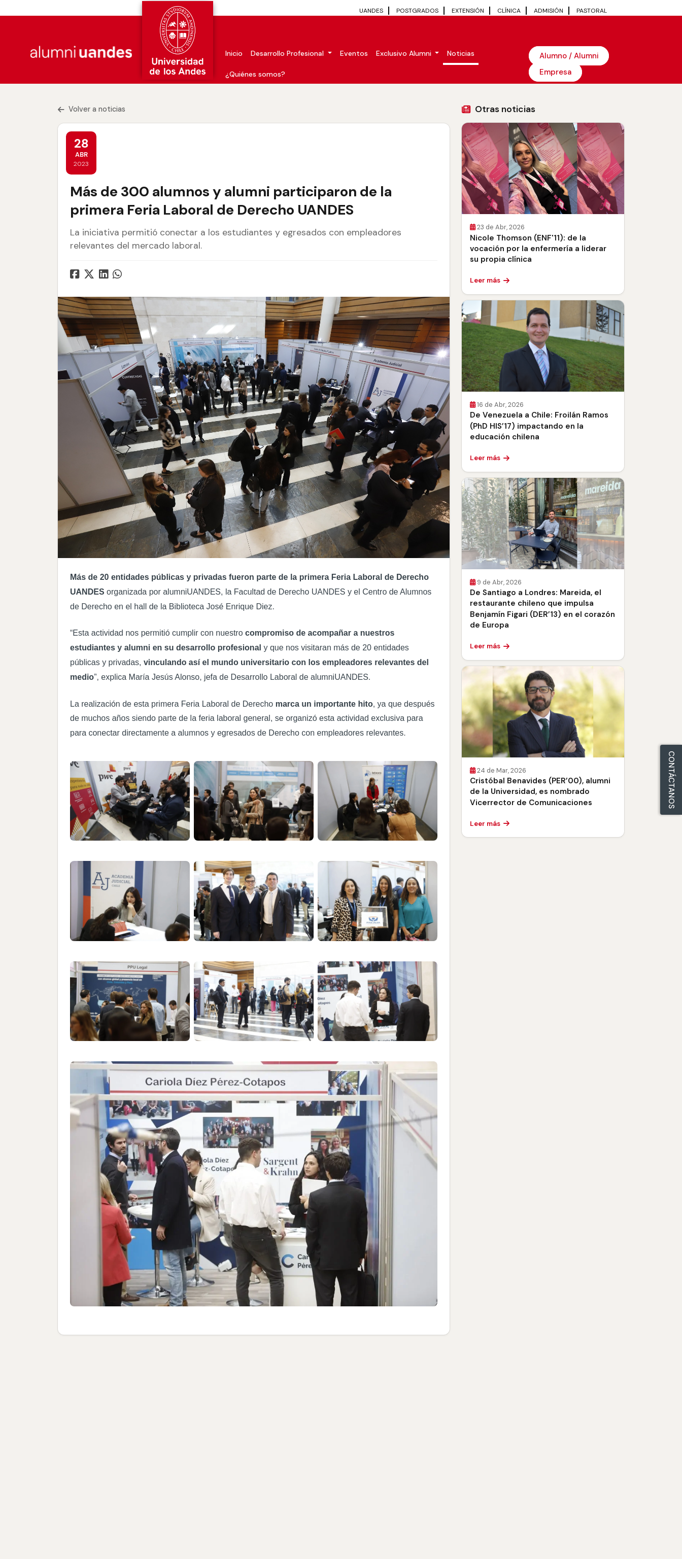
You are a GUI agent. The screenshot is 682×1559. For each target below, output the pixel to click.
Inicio (234, 53)
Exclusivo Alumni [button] (404, 53)
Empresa (555, 72)
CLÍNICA (509, 11)
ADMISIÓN (548, 11)
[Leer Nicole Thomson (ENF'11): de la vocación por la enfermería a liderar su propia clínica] (543, 168)
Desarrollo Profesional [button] (288, 53)
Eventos (354, 53)
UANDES (371, 11)
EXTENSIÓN (468, 11)
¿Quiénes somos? (255, 74)
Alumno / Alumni (568, 56)
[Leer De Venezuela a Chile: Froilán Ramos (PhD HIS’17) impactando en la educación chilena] (543, 346)
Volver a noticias (91, 109)
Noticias (460, 53)
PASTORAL (591, 11)
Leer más (489, 280)
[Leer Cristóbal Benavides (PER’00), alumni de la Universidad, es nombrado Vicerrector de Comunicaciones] (543, 711)
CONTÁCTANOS (671, 780)
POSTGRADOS (417, 11)
